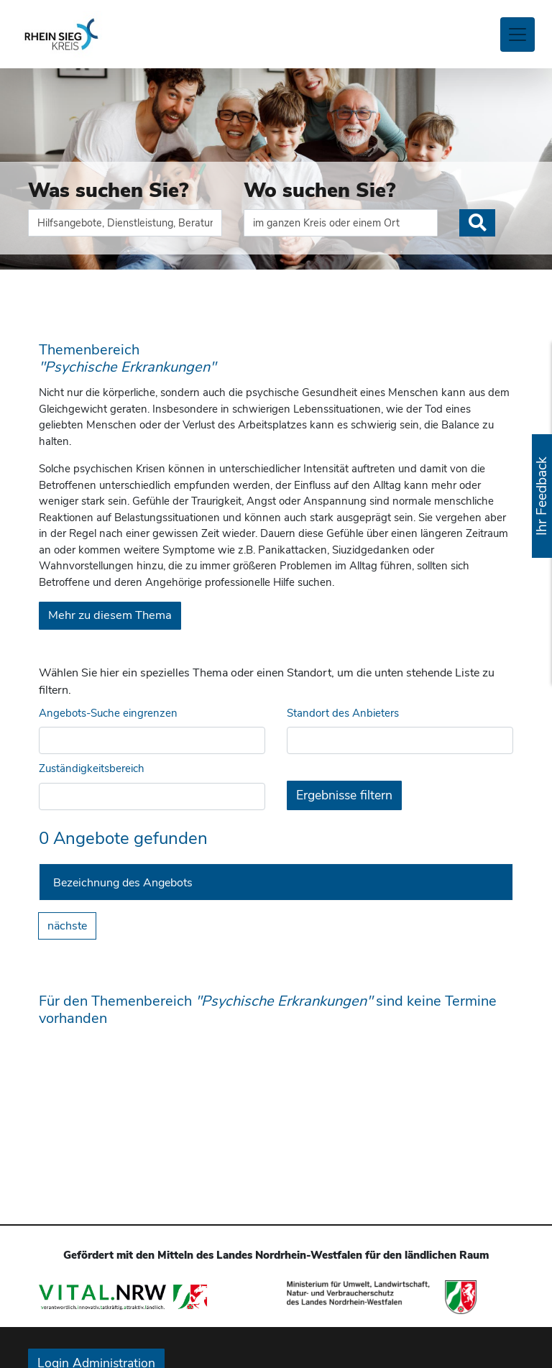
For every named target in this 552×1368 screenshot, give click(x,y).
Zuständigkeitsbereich (91, 768)
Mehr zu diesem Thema (110, 615)
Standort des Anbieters (343, 713)
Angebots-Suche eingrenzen (108, 713)
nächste (67, 926)
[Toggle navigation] (517, 34)
